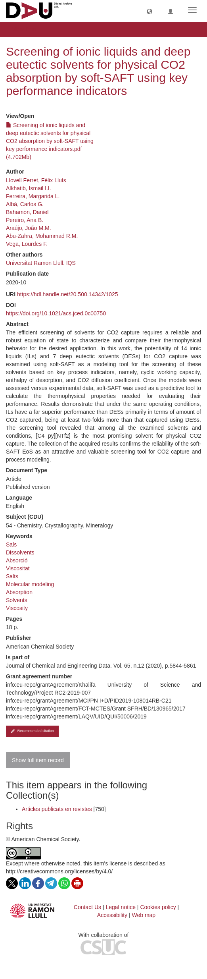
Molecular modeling (30, 584)
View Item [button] (27, 29)
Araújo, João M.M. (28, 228)
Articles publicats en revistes (57, 809)
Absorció (16, 560)
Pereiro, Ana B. (24, 220)
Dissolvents (20, 552)
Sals (11, 544)
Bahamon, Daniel (27, 212)
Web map (144, 915)
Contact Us (87, 907)
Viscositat (18, 568)
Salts (12, 576)
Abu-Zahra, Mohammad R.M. (42, 236)
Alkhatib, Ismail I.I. (28, 188)
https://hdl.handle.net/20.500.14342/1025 (67, 294)
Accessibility (112, 915)
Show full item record (38, 760)
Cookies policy (158, 907)
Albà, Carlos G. (25, 204)
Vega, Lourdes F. (27, 244)
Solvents (16, 600)
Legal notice (120, 907)
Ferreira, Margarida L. (32, 196)
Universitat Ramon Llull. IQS (41, 263)
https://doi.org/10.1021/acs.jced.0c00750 (56, 313)
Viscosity (17, 608)
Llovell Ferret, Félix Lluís (36, 180)
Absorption (19, 592)
